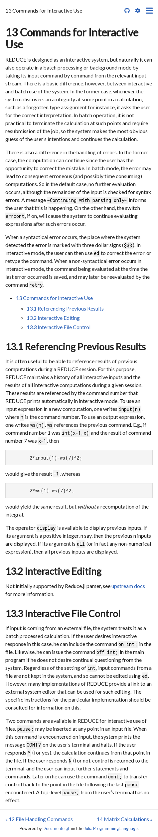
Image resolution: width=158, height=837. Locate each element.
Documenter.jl (56, 828)
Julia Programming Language (111, 828)
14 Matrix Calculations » (125, 819)
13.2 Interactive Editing (53, 318)
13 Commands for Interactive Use (71, 38)
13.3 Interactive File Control (58, 327)
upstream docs (128, 586)
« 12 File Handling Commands (39, 819)
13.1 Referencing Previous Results (65, 308)
